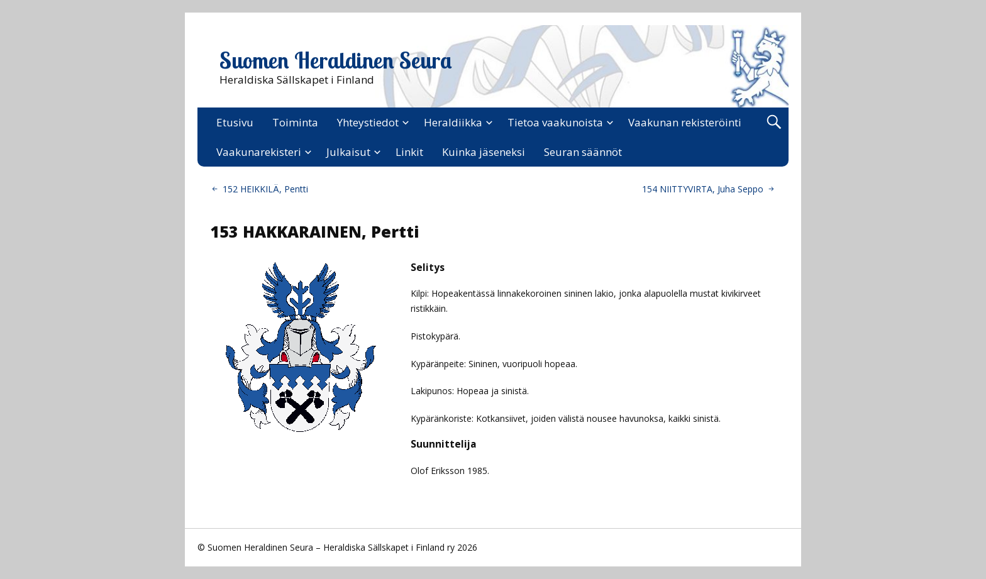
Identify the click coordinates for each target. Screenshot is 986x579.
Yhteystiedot (368, 122)
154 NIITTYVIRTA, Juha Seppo (702, 189)
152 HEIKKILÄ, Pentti (265, 189)
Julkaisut (348, 152)
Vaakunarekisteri (258, 152)
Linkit (409, 152)
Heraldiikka (453, 122)
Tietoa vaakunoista (555, 122)
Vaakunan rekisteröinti (684, 122)
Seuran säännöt (583, 152)
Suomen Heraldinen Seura (335, 60)
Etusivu (234, 122)
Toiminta (295, 122)
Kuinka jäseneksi (483, 152)
